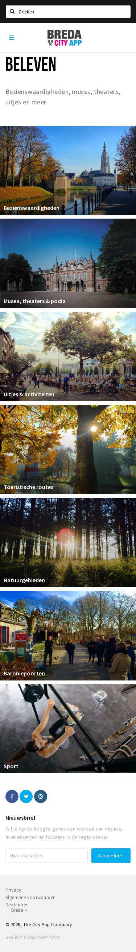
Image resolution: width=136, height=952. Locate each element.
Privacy (13, 890)
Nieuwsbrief (20, 817)
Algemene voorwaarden (30, 897)
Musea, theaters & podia (35, 301)
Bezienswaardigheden (31, 207)
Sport (11, 766)
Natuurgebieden (24, 580)
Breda (19, 910)
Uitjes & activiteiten (29, 394)
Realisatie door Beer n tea (32, 937)
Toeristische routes (28, 487)
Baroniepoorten (24, 673)
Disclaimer (16, 905)
